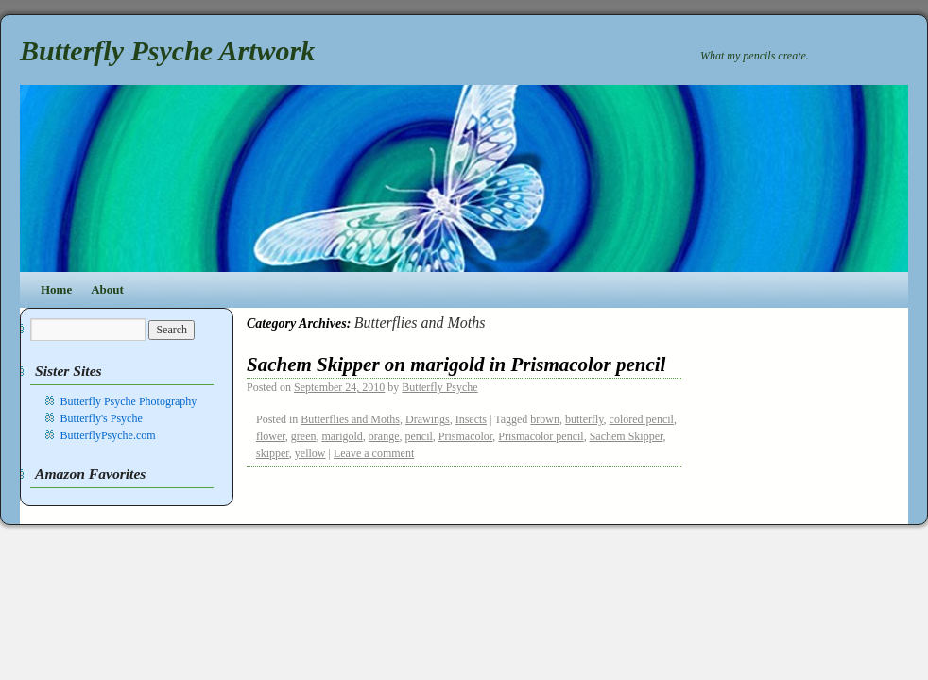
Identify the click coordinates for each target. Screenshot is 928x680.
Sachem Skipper (626, 436)
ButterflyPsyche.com (108, 435)
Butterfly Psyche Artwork (167, 50)
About (107, 289)
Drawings (427, 419)
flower (270, 436)
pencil (418, 436)
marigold (342, 436)
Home (56, 289)
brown (544, 419)
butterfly (584, 419)
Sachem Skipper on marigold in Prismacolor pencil (456, 364)
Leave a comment (374, 453)
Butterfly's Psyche (101, 418)
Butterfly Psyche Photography (129, 401)
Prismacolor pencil (540, 436)
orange (384, 436)
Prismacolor (465, 436)
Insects (471, 419)
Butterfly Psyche (439, 387)
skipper (272, 453)
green (304, 436)
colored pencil (642, 419)
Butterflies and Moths (350, 419)
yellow (310, 453)
